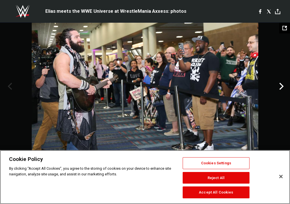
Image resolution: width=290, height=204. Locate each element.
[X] (269, 11)
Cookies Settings (216, 163)
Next (281, 86)
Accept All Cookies (216, 192)
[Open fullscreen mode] (284, 28)
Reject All (216, 178)
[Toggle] (277, 11)
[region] (145, 177)
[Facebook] (260, 11)
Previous (9, 86)
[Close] (281, 176)
